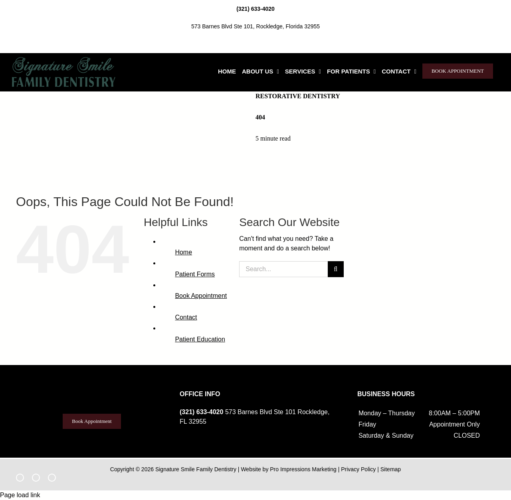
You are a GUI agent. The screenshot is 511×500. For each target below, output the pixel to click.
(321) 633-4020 (255, 9)
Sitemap (390, 469)
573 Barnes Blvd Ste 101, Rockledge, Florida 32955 (255, 26)
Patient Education (200, 339)
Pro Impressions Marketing (303, 469)
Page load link (20, 495)
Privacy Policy (358, 469)
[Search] (336, 269)
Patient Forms (195, 274)
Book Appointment (201, 295)
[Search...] (283, 269)
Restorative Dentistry (298, 96)
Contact (186, 317)
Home (183, 252)
